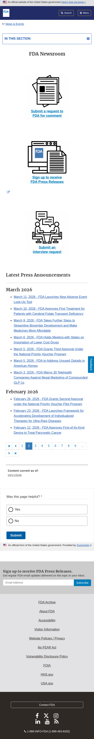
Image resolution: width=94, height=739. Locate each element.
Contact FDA (47, 704)
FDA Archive (47, 602)
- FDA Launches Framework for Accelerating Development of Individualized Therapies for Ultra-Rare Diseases (49, 416)
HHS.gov (47, 674)
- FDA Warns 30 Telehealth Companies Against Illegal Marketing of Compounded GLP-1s (51, 377)
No (17, 521)
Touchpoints (83, 545)
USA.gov (47, 683)
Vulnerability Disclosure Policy (47, 656)
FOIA (47, 665)
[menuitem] (47, 474)
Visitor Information (47, 629)
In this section (17, 38)
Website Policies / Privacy (47, 638)
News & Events (14, 24)
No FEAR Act (47, 647)
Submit (16, 535)
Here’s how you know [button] (73, 2)
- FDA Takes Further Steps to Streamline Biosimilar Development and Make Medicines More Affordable (45, 325)
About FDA (47, 611)
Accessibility (46, 620)
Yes (17, 509)
